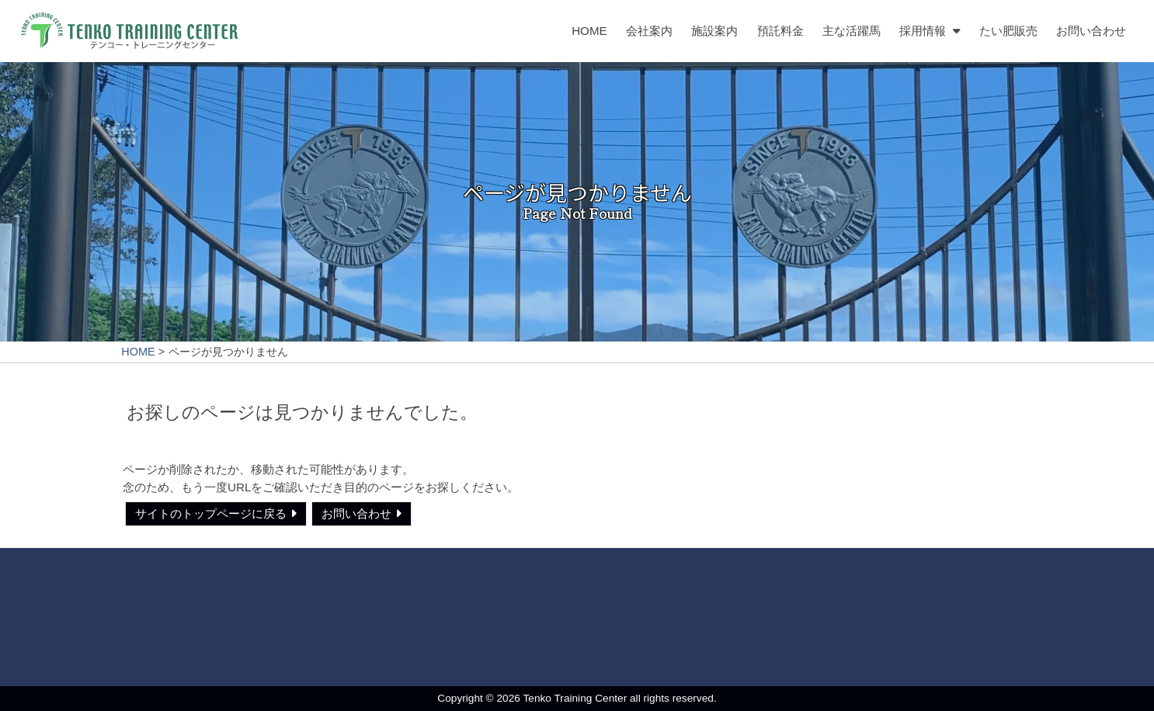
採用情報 (922, 30)
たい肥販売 (1008, 30)
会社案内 (649, 30)
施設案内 (714, 30)
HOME (589, 30)
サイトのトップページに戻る (211, 513)
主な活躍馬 (851, 30)
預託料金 (779, 30)
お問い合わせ (1091, 30)
